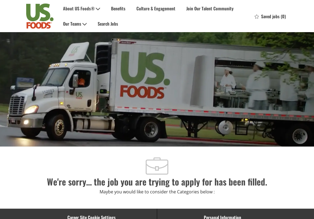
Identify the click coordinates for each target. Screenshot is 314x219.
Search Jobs (108, 23)
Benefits (118, 8)
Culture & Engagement (155, 8)
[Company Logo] (39, 16)
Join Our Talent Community (210, 8)
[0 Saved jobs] (270, 16)
